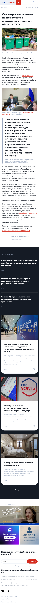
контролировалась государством (16, 230)
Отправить (32, 561)
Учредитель (29, 576)
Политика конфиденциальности (12, 583)
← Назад (4, 7)
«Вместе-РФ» (27, 75)
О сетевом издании (8, 579)
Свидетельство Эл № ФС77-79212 (12, 576)
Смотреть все (19, 490)
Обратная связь (31, 579)
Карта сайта (5, 599)
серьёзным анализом (28, 213)
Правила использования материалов (14, 585)
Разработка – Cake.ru (8, 602)
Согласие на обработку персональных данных (19, 566)
